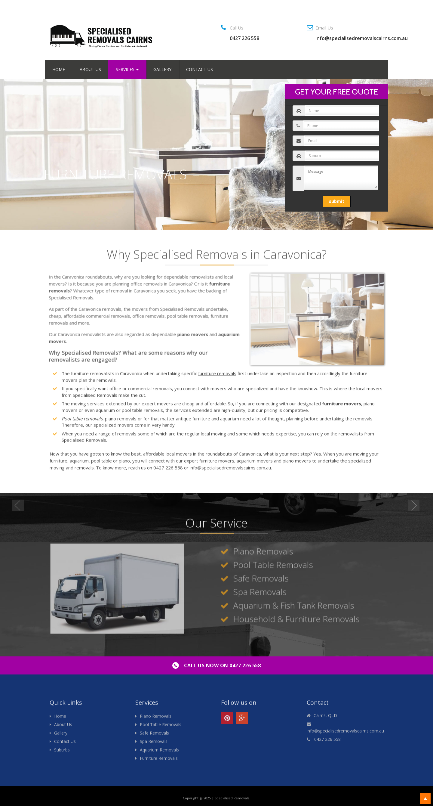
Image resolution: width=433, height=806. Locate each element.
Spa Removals (153, 744)
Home (58, 69)
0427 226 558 (244, 38)
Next (414, 506)
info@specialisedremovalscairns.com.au (361, 38)
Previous (18, 506)
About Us (90, 69)
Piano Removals (155, 719)
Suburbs (62, 752)
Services (127, 69)
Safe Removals (154, 736)
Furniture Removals (159, 761)
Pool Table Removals (160, 727)
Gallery (162, 69)
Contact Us (199, 69)
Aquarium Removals (159, 752)
